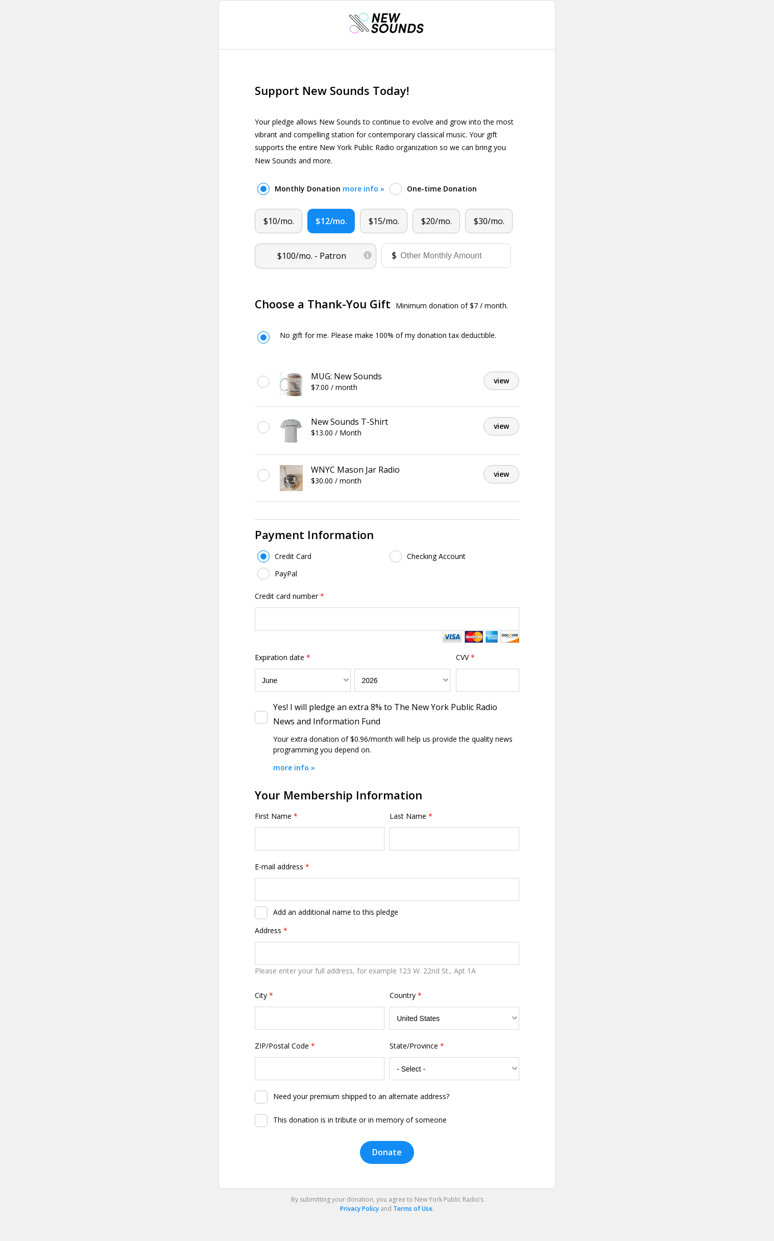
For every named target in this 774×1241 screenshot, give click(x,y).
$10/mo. (278, 221)
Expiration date (282, 657)
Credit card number (289, 596)
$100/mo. (324, 253)
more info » (363, 188)
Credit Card (293, 556)
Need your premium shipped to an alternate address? (361, 1096)
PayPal (286, 573)
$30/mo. (489, 221)
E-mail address (282, 866)
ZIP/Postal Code (285, 1046)
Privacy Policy (359, 1208)
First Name (276, 816)
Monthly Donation (329, 188)
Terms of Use (412, 1208)
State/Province (417, 1046)
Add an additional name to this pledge (335, 912)
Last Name (411, 816)
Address (271, 930)
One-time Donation (442, 188)
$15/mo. (384, 221)
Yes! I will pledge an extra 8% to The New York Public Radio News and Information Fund (385, 713)
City (264, 995)
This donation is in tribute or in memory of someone (360, 1120)
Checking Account (436, 556)
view (501, 380)
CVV (465, 657)
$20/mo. (436, 221)
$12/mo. (331, 221)
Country (406, 995)
